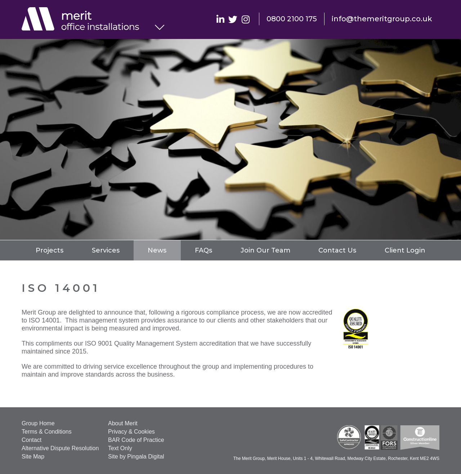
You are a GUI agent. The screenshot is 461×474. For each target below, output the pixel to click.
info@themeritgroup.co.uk (382, 18)
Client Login (405, 250)
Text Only (120, 448)
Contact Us (337, 250)
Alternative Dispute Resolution (60, 448)
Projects (49, 250)
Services (106, 250)
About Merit (123, 423)
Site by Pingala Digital (136, 456)
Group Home (38, 423)
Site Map (33, 456)
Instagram (245, 19)
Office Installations (88, 19)
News (157, 250)
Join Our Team (265, 250)
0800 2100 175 (292, 18)
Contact (31, 440)
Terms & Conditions (47, 432)
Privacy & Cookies (131, 432)
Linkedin (220, 19)
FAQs (203, 250)
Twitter (233, 19)
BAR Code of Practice (136, 440)
